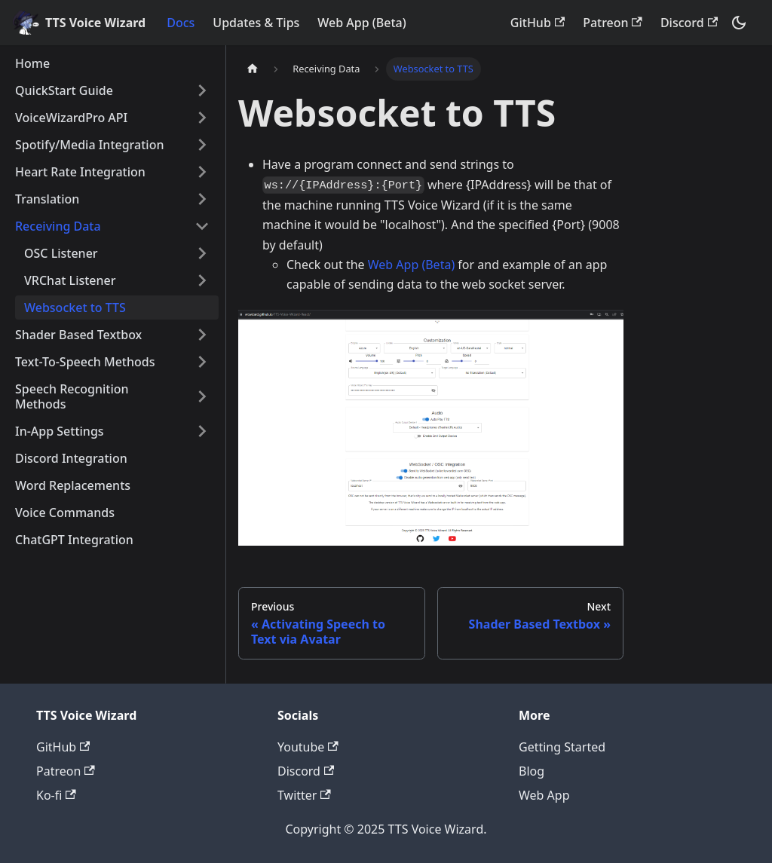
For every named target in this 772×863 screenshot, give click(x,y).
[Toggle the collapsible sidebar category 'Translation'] (202, 199)
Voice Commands (65, 512)
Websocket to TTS (75, 307)
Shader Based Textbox (78, 334)
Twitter (304, 795)
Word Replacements (72, 485)
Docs (181, 22)
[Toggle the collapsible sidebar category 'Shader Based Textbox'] (202, 335)
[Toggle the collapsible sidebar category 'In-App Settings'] (202, 431)
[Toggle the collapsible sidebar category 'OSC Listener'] (202, 253)
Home (32, 63)
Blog (531, 771)
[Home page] (252, 69)
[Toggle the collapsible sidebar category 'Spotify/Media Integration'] (202, 145)
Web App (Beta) (361, 22)
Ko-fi (56, 795)
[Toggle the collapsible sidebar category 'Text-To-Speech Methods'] (202, 362)
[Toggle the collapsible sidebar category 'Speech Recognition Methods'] (202, 396)
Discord (689, 22)
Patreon (612, 22)
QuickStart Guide (64, 90)
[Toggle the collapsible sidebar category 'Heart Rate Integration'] (202, 172)
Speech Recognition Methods (72, 396)
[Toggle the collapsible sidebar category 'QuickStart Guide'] (202, 90)
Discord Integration (71, 458)
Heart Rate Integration (80, 172)
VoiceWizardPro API (71, 117)
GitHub (537, 22)
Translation (47, 199)
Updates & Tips (256, 22)
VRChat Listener (70, 280)
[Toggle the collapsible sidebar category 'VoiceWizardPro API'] (202, 118)
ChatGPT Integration (74, 539)
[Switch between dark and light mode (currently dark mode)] (739, 23)
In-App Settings (59, 431)
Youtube (308, 747)
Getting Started (562, 747)
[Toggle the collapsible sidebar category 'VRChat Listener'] (202, 280)
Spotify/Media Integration (89, 144)
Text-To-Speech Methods (85, 361)
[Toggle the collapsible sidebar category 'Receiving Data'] (202, 226)
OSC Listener (61, 253)
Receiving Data (58, 226)
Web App (544, 795)
